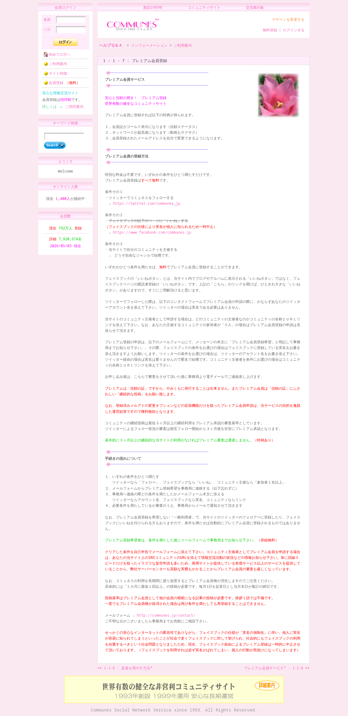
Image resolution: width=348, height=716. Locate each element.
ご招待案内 (73, 108)
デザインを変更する (288, 19)
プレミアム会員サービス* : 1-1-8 (277, 668)
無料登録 (270, 30)
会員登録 (60, 84)
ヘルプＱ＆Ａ (110, 45)
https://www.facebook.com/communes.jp (152, 232)
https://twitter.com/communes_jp (146, 203)
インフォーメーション (149, 45)
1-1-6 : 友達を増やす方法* (124, 668)
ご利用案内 (53, 65)
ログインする (294, 30)
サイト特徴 (53, 75)
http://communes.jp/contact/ (166, 615)
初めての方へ (55, 56)
